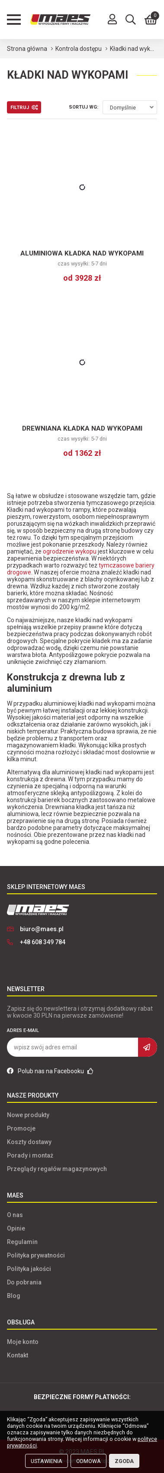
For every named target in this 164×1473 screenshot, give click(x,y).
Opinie (16, 1228)
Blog (13, 1295)
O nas (15, 1214)
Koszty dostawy (29, 1141)
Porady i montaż (30, 1155)
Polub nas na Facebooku (50, 1071)
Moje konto (23, 1341)
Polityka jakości (29, 1268)
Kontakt (17, 1355)
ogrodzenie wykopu (69, 551)
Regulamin (22, 1241)
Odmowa (88, 1461)
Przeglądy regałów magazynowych (57, 1168)
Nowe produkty (28, 1114)
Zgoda (124, 1461)
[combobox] (130, 107)
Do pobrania (24, 1282)
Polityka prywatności (36, 1255)
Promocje (21, 1128)
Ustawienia (46, 1461)
